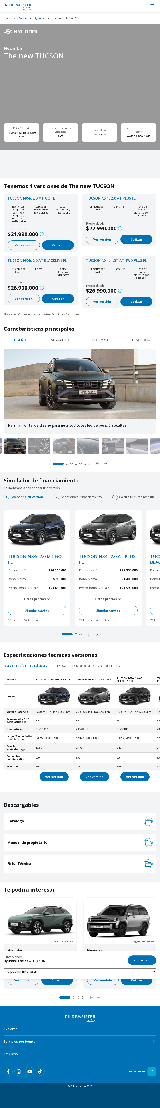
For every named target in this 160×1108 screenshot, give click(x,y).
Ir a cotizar (142, 960)
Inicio (7, 18)
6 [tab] (85, 464)
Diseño (20, 340)
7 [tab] (89, 464)
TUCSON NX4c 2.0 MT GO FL (31, 198)
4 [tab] (76, 464)
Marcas (22, 18)
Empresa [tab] (80, 1054)
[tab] (20, 340)
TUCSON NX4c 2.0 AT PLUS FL (111, 198)
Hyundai (39, 18)
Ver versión (24, 245)
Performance (100, 340)
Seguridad (60, 340)
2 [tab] (67, 464)
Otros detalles (106, 666)
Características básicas (26, 666)
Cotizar (58, 245)
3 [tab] (71, 464)
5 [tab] (80, 464)
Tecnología (140, 340)
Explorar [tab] (80, 1029)
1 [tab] (58, 464)
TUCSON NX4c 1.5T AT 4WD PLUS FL (116, 260)
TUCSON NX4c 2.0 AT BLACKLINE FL (37, 260)
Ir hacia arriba (141, 1071)
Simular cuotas (37, 610)
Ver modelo (23, 980)
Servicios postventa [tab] (80, 1041)
